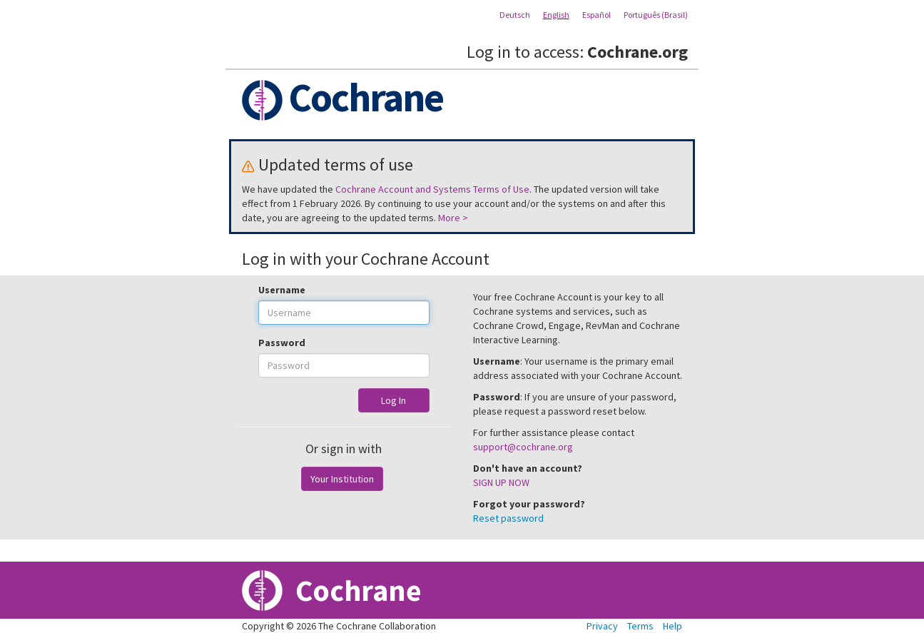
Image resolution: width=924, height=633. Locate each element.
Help (672, 625)
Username (281, 289)
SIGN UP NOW (501, 482)
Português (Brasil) (656, 14)
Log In (393, 400)
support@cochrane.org (523, 446)
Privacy (602, 625)
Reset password (508, 518)
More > (453, 217)
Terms (640, 625)
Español (596, 14)
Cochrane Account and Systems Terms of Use (432, 189)
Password (281, 342)
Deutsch (514, 14)
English (556, 14)
